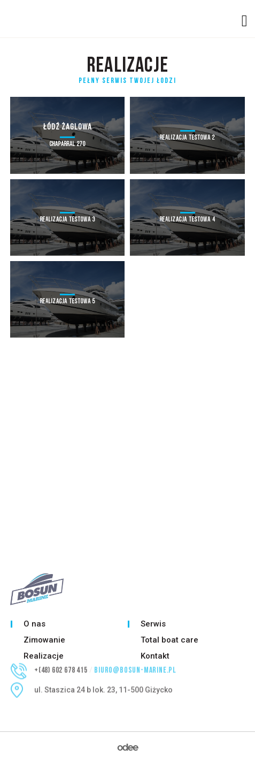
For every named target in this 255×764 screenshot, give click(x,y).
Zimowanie (44, 640)
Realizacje (44, 656)
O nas (34, 624)
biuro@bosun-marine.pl (135, 665)
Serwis (153, 624)
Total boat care (169, 640)
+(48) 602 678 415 (61, 665)
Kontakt (155, 656)
